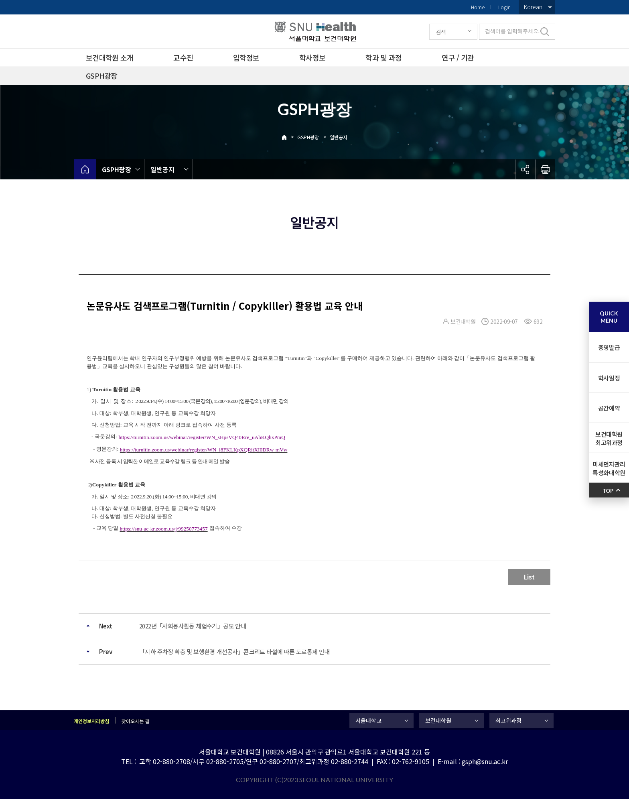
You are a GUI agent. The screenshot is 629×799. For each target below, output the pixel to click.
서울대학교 (368, 720)
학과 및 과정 (383, 57)
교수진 (183, 57)
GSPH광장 (102, 75)
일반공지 (338, 137)
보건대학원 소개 (109, 57)
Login (504, 7)
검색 (441, 32)
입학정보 (246, 57)
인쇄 (545, 169)
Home (478, 7)
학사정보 (312, 57)
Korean (533, 7)
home (85, 169)
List (529, 577)
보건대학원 (438, 720)
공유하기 (525, 169)
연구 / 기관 (458, 57)
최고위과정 (508, 720)
